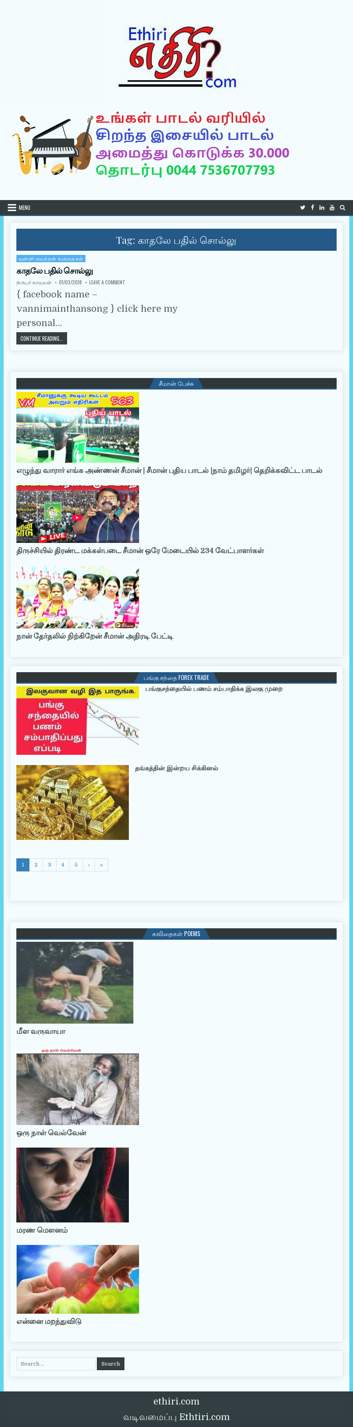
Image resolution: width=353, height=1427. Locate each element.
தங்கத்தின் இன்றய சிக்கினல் (176, 768)
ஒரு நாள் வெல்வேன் (51, 1133)
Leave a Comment (107, 282)
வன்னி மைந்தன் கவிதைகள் (50, 258)
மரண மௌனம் (41, 1230)
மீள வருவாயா (40, 1031)
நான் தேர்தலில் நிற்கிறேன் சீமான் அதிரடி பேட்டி (94, 636)
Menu (24, 207)
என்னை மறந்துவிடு (48, 1321)
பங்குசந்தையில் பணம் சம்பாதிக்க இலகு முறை (214, 689)
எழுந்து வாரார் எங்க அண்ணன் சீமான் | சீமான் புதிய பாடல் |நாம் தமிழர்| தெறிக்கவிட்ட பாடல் (169, 470)
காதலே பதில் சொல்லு (54, 271)
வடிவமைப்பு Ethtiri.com (176, 1417)
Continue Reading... (43, 338)
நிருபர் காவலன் (34, 282)
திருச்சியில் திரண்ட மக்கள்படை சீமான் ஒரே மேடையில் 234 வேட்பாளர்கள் (140, 551)
